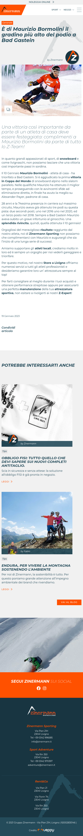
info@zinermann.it (41, 741)
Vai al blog (69, 602)
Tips (4, 451)
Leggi (7, 481)
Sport (56, 10)
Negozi (69, 10)
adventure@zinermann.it (41, 765)
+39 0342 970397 (44, 761)
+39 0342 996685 (43, 737)
